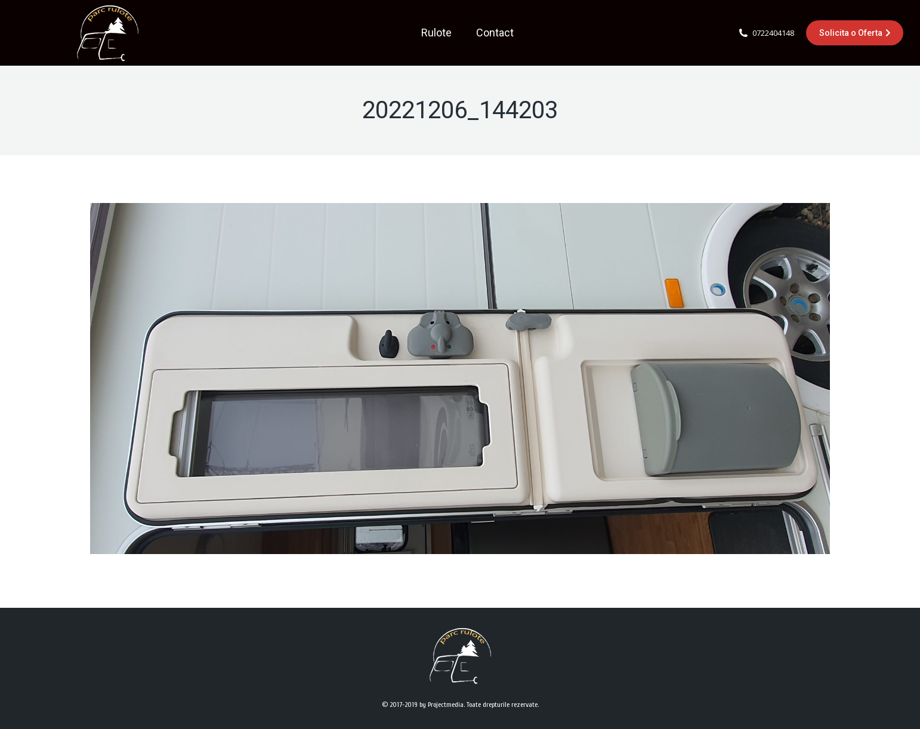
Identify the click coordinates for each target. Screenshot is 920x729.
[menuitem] (436, 33)
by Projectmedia (441, 704)
